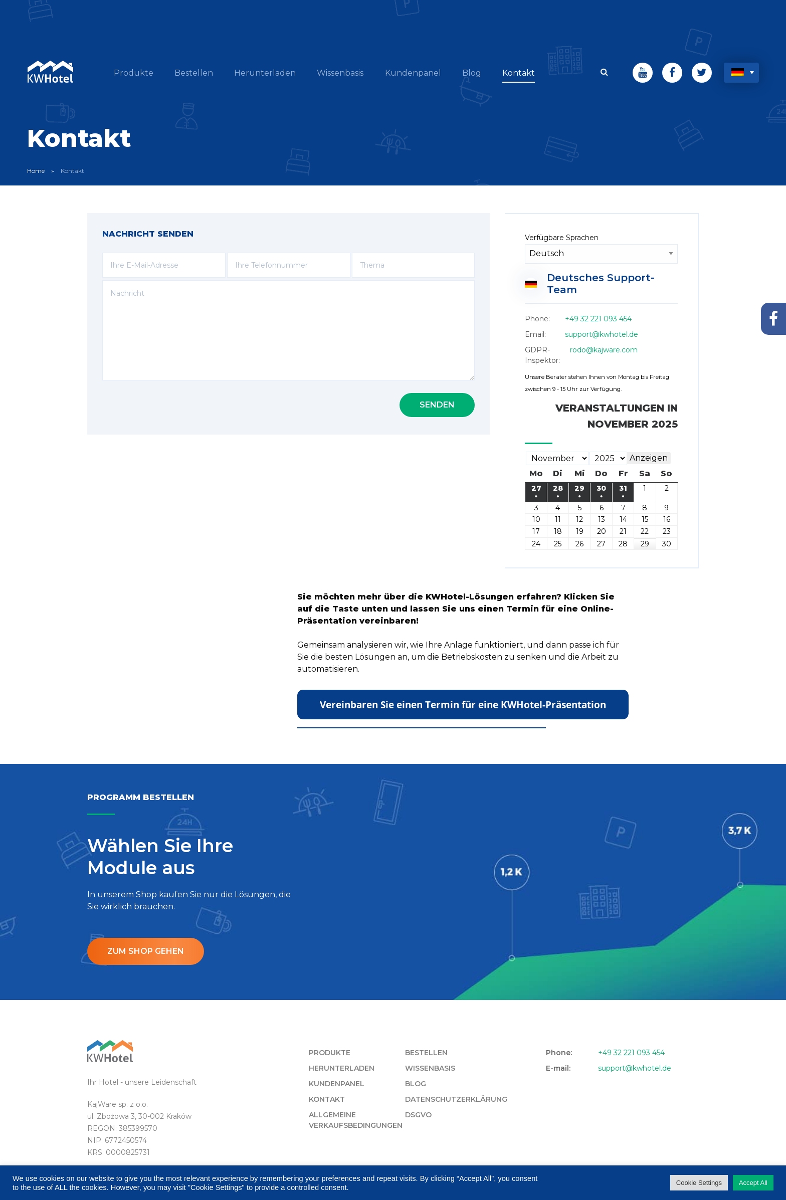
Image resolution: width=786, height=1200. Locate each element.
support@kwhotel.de (601, 333)
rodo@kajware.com (604, 349)
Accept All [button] (753, 1182)
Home (36, 170)
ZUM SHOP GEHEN (145, 950)
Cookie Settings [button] (699, 1182)
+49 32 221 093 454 (598, 318)
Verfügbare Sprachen (562, 237)
